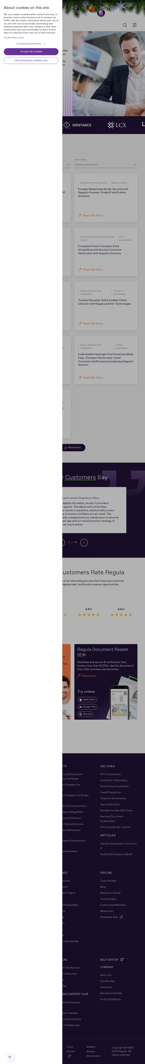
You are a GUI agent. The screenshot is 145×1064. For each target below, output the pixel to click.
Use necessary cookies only (31, 60)
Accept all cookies (31, 51)
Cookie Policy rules (14, 37)
